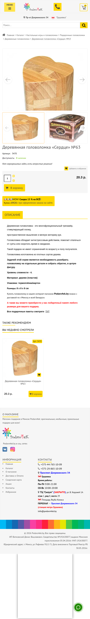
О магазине (11, 472)
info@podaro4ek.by (47, 511)
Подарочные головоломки (72, 35)
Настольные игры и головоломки (42, 35)
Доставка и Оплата (14, 476)
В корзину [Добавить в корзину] (17, 188)
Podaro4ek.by (61, 293)
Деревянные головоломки (17, 38)
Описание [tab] (12, 215)
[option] (23, 369)
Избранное (11, 492)
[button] (82, 80)
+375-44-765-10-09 (51, 465)
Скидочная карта (14, 480)
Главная (10, 35)
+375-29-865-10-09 (51, 469)
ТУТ (47, 311)
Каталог (20, 35)
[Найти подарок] (84, 25)
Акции (9, 484)
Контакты (10, 488)
